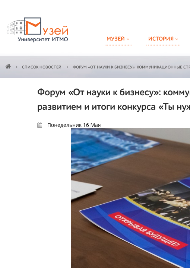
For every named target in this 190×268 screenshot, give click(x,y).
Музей (116, 39)
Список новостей (41, 68)
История (161, 39)
